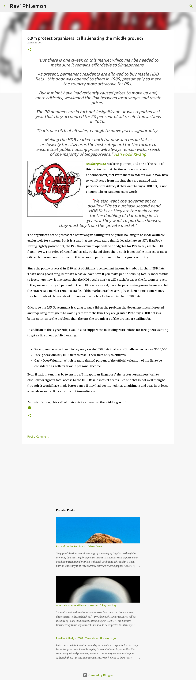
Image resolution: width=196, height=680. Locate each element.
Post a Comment (37, 436)
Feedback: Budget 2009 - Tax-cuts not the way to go (86, 638)
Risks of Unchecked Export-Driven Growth (80, 546)
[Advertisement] (98, 473)
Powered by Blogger (98, 675)
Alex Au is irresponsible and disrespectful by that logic (87, 605)
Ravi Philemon (28, 6)
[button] (29, 49)
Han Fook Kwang (130, 154)
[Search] (51, 6)
